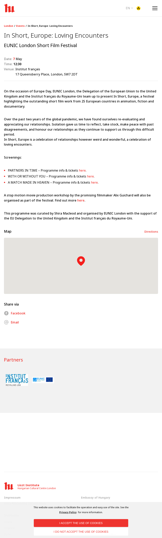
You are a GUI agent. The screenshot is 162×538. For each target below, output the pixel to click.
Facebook (14, 313)
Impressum (12, 497)
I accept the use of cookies (81, 523)
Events (20, 26)
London (8, 26)
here (82, 170)
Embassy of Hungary (95, 497)
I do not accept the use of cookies (81, 531)
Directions (151, 231)
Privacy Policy (68, 512)
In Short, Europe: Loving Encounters (50, 26)
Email (11, 322)
